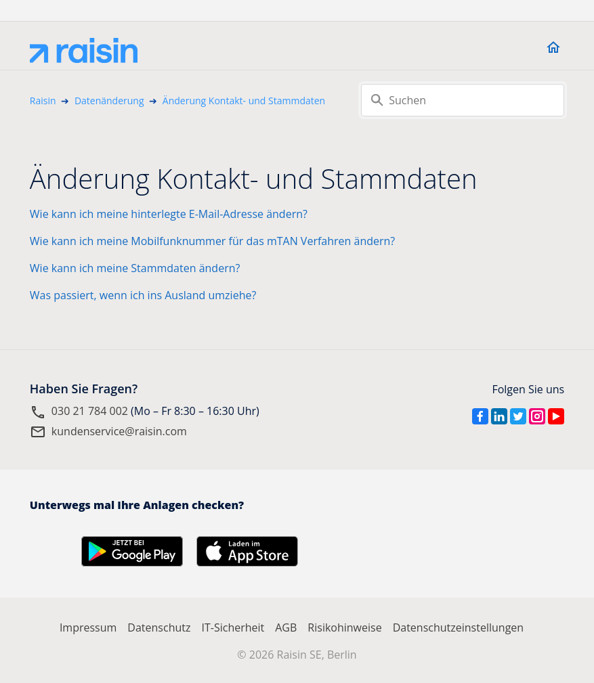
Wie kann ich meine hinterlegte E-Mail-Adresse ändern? (168, 213)
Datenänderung (109, 100)
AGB (286, 627)
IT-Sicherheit (232, 627)
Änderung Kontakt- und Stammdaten (244, 100)
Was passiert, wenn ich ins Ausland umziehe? (143, 295)
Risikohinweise (344, 627)
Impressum (88, 627)
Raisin (43, 100)
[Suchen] (462, 100)
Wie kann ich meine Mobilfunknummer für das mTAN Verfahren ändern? (212, 241)
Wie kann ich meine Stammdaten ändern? (135, 268)
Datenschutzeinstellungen (458, 627)
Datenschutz (158, 627)
